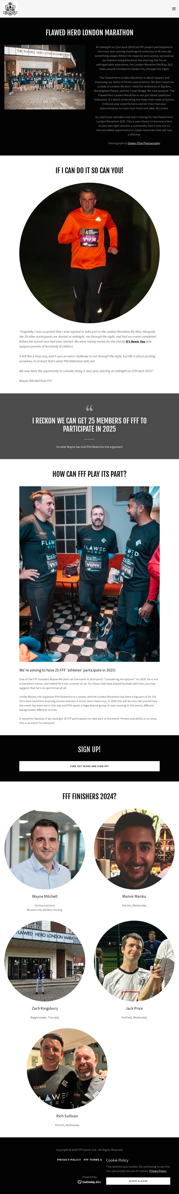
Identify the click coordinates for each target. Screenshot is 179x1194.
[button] (174, 8)
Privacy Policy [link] (69, 1159)
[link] (10, 8)
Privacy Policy (157, 1171)
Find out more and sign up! (89, 766)
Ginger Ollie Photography (144, 143)
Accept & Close (138, 1181)
